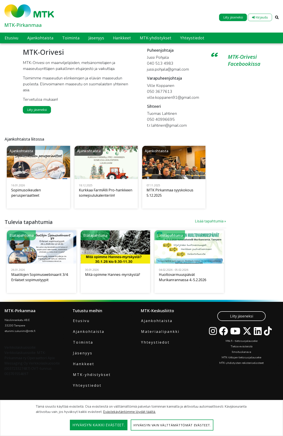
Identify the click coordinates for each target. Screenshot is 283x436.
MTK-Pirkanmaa (23, 25)
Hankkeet (83, 363)
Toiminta (83, 342)
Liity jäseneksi (233, 17)
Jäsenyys (83, 353)
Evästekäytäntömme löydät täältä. (129, 411)
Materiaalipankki (160, 331)
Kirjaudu (260, 17)
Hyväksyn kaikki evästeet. (99, 425)
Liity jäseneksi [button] (37, 110)
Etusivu (81, 320)
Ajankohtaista (88, 331)
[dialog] (141, 418)
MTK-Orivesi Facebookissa (244, 60)
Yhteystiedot (87, 385)
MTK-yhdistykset (92, 374)
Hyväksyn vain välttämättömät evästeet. (172, 425)
